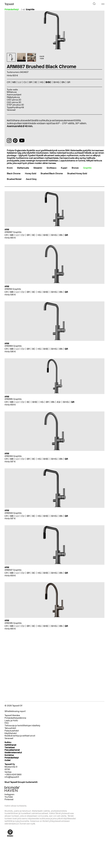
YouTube (9, 797)
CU (25, 82)
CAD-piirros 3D (14, 102)
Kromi (9, 168)
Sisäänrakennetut (13, 752)
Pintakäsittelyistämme (15, 718)
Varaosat (11, 110)
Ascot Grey (31, 179)
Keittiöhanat (10, 745)
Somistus (9, 755)
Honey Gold (30, 173)
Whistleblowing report (15, 711)
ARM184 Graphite (13, 289)
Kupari (64, 168)
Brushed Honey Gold (77, 173)
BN (63, 82)
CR (8, 82)
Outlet (8, 760)
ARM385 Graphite (13, 623)
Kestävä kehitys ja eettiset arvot (20, 735)
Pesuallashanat (12, 750)
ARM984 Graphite (13, 346)
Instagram (9, 794)
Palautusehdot (12, 730)
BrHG (56, 82)
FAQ (7, 723)
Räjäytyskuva (13, 97)
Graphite (30, 9)
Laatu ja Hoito (11, 720)
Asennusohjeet (14, 94)
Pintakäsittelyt (12, 757)
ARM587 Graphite (13, 570)
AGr (59, 402)
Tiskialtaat (10, 747)
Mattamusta (23, 168)
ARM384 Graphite (13, 456)
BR (30, 82)
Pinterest (9, 799)
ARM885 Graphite (13, 399)
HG (41, 82)
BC (36, 82)
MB (14, 82)
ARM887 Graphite (13, 232)
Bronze (75, 168)
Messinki (37, 168)
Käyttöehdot (11, 733)
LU (19, 82)
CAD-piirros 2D (14, 99)
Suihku (8, 742)
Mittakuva (12, 92)
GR (68, 82)
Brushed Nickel (14, 179)
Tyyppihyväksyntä (15, 107)
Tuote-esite (12, 89)
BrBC (48, 82)
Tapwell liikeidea (12, 715)
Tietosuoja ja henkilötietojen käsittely (22, 725)
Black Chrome (13, 173)
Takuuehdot (10, 728)
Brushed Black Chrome (52, 173)
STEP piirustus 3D (15, 105)
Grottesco (51, 168)
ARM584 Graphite (13, 513)
